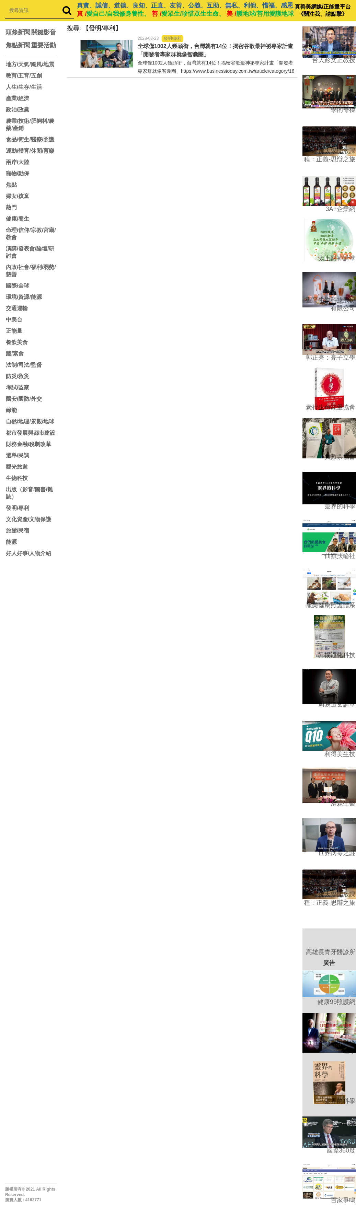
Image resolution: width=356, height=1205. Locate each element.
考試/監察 (17, 387)
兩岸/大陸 (17, 162)
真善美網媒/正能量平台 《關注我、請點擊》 (323, 10)
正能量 (14, 331)
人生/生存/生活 (24, 87)
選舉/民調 (17, 455)
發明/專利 (17, 508)
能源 (11, 542)
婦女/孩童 (17, 196)
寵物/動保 (17, 173)
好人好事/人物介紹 (28, 553)
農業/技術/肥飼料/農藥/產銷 (30, 124)
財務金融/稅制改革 (28, 444)
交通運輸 (17, 308)
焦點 (11, 185)
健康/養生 (17, 219)
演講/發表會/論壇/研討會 (30, 252)
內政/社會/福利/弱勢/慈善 (31, 270)
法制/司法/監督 (24, 365)
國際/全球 (17, 286)
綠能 (11, 410)
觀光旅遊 (17, 467)
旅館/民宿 (17, 531)
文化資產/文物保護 (28, 519)
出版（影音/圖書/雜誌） (29, 493)
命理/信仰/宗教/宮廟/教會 (31, 233)
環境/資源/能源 (24, 297)
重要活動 (43, 45)
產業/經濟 (17, 98)
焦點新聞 (17, 45)
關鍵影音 (43, 32)
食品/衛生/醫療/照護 (30, 139)
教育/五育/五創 (24, 76)
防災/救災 (17, 376)
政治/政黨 (17, 110)
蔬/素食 (15, 353)
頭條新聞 (17, 32)
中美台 (14, 320)
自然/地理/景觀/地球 (30, 421)
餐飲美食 (17, 342)
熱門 (11, 207)
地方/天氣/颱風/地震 (30, 64)
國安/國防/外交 (24, 399)
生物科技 (17, 478)
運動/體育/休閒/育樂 (30, 151)
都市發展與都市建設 (30, 433)
